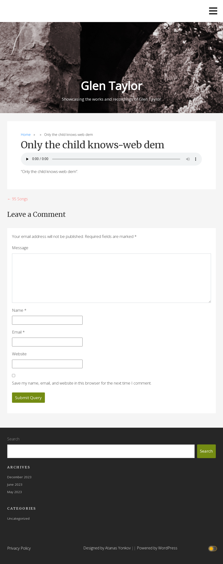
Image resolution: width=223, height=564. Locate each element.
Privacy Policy (19, 548)
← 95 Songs (17, 198)
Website (19, 354)
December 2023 (19, 477)
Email (18, 332)
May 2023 (14, 491)
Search (13, 439)
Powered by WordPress (157, 548)
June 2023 (14, 484)
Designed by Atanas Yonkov (107, 548)
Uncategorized (18, 518)
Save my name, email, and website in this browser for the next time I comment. (81, 383)
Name (19, 310)
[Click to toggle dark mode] (213, 548)
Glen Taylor (111, 85)
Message (20, 247)
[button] (213, 11)
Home (26, 134)
